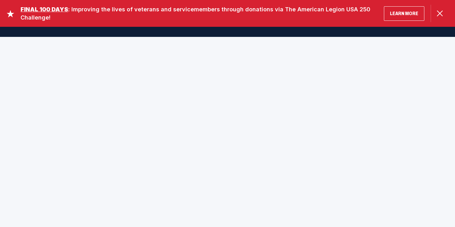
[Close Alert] (439, 13)
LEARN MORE (404, 13)
